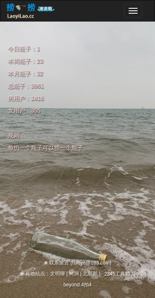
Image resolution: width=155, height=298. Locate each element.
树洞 (74, 273)
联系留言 (59, 263)
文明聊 (57, 273)
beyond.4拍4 (77, 285)
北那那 (90, 273)
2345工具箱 (117, 274)
